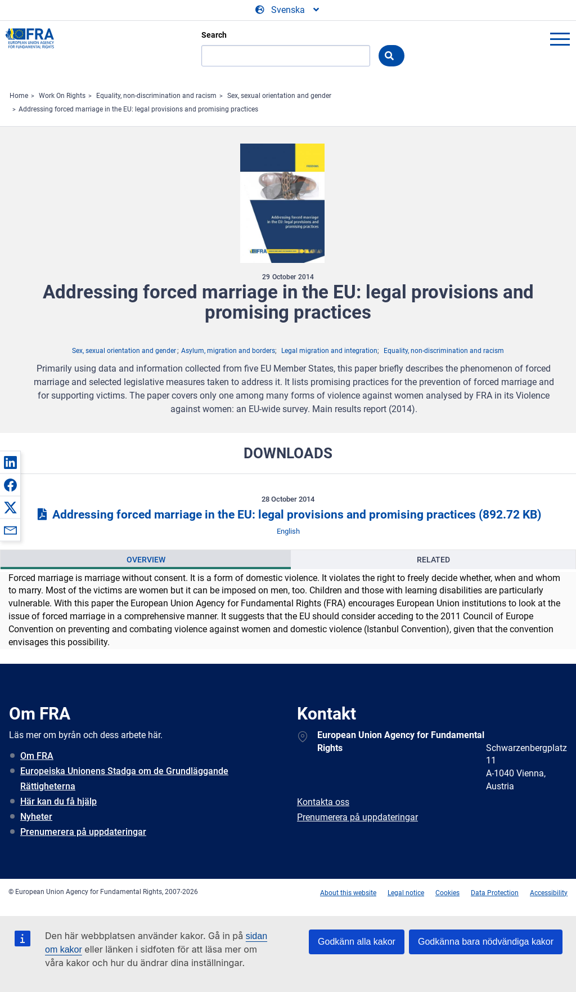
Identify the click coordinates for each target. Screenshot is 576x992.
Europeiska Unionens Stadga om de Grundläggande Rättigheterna (124, 779)
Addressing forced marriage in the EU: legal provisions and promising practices (138, 109)
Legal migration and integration (329, 351)
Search (214, 34)
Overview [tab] (146, 559)
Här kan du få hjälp (58, 801)
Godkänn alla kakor (356, 941)
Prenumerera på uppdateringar (83, 831)
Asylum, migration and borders (228, 351)
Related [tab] (433, 559)
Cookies (447, 893)
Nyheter (36, 816)
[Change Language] (288, 10)
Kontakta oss (323, 802)
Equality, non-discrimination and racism (156, 96)
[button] (10, 462)
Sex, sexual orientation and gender (279, 96)
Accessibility (549, 893)
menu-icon (560, 39)
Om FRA (36, 755)
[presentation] (146, 559)
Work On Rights (62, 96)
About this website (348, 893)
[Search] (285, 55)
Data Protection (495, 893)
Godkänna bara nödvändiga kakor (486, 941)
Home (19, 96)
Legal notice (406, 893)
